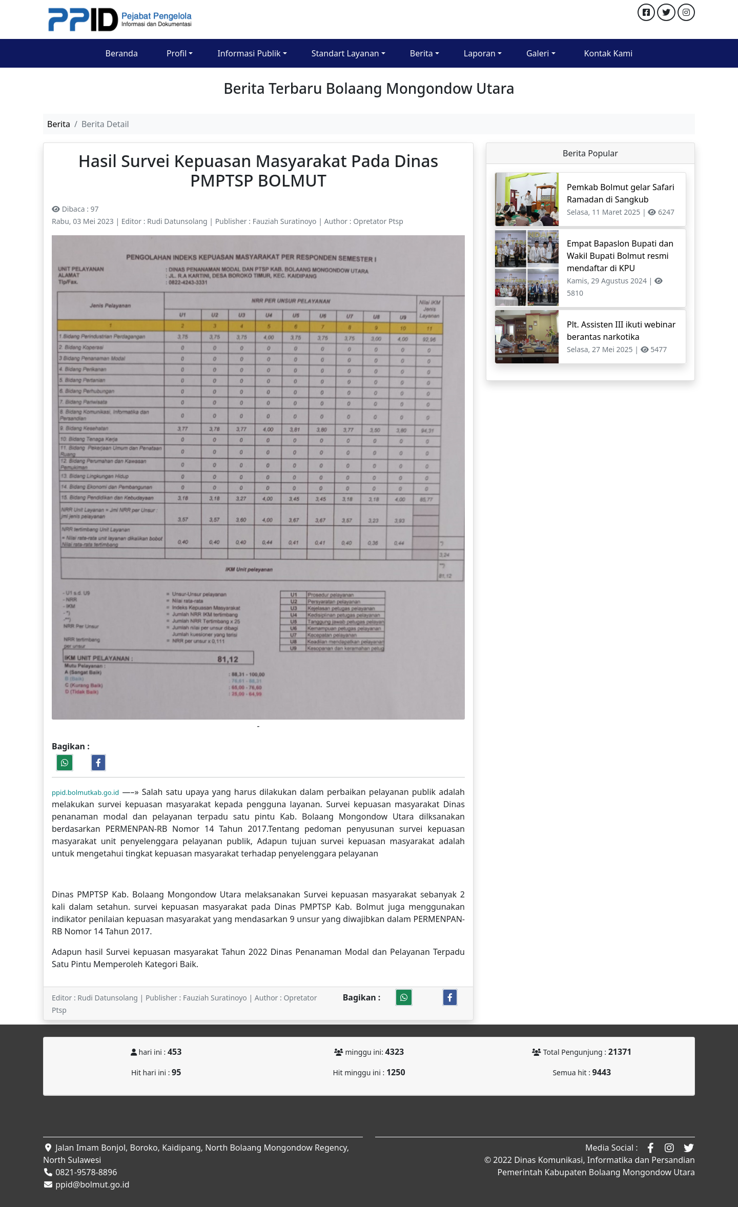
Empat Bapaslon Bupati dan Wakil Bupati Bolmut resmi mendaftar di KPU (620, 256)
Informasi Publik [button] (248, 53)
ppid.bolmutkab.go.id (85, 792)
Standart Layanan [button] (345, 53)
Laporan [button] (480, 53)
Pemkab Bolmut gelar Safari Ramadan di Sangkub (620, 193)
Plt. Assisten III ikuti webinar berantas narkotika (621, 330)
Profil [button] (177, 53)
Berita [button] (421, 53)
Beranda (122, 53)
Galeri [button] (537, 53)
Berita (58, 124)
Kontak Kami (608, 53)
